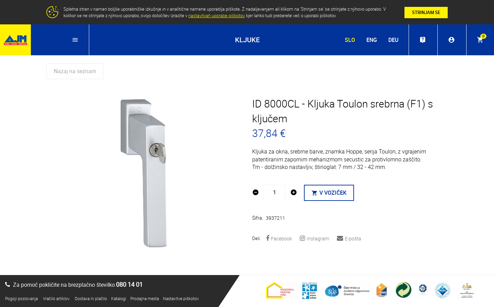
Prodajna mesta (144, 298)
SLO (350, 40)
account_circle (451, 39)
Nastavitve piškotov (181, 298)
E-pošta (349, 238)
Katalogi (118, 298)
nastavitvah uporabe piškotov (216, 15)
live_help (422, 39)
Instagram (314, 238)
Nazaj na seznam (75, 71)
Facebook (279, 238)
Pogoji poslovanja (21, 298)
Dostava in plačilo (91, 298)
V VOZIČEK (328, 192)
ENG (371, 40)
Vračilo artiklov (56, 298)
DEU (393, 40)
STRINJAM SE (426, 12)
